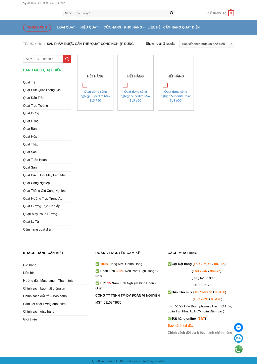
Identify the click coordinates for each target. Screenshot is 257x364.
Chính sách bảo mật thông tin (44, 288)
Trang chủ (32, 44)
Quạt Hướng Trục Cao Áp (41, 206)
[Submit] (171, 13)
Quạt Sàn (30, 167)
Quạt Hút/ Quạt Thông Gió (42, 90)
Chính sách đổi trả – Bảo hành (45, 296)
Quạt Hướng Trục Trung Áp (42, 198)
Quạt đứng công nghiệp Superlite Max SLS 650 (136, 95)
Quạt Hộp (30, 136)
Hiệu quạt (91, 27)
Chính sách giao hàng (38, 311)
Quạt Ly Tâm (32, 221)
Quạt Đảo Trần (33, 98)
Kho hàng (134, 27)
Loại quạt (67, 27)
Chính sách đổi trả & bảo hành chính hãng (200, 332)
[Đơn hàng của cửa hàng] (206, 44)
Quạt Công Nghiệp (36, 183)
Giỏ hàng (29, 265)
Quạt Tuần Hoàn (35, 160)
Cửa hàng (112, 27)
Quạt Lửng (31, 121)
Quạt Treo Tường (35, 105)
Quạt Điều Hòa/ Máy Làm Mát (44, 175)
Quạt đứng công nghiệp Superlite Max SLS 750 (95, 95)
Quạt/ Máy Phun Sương (40, 214)
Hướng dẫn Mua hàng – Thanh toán (48, 280)
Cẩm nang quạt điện (181, 27)
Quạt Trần (30, 82)
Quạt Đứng (31, 113)
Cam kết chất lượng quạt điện (44, 304)
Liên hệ (154, 27)
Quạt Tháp (30, 144)
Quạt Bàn (30, 128)
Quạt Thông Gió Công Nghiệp (44, 190)
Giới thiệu (30, 319)
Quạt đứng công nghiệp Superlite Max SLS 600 (176, 95)
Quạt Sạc (30, 152)
